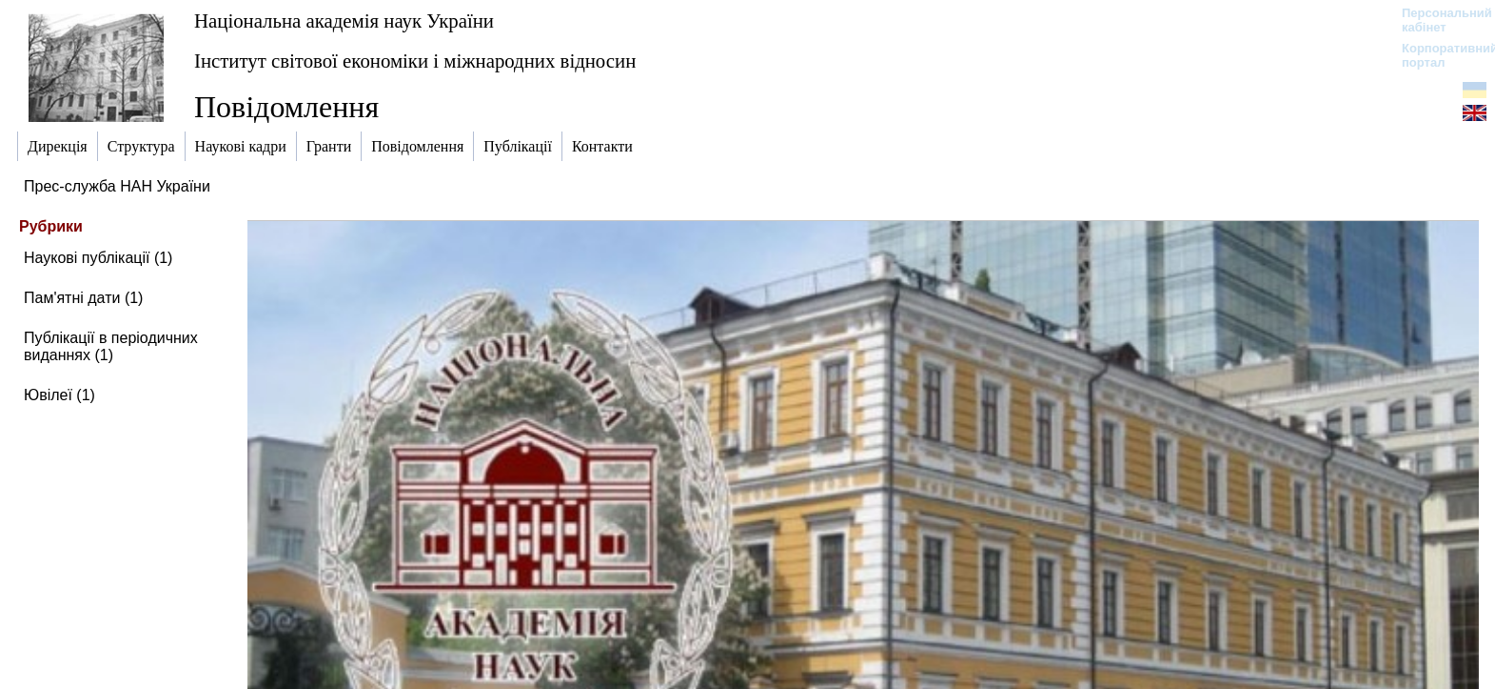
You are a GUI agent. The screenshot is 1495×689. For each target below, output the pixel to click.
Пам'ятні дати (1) (83, 298)
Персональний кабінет (1437, 20)
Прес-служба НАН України (117, 186)
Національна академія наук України (344, 20)
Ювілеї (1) (59, 395)
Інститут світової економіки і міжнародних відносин (415, 60)
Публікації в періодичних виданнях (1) (111, 346)
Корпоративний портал (1437, 55)
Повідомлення (286, 107)
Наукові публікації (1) (98, 258)
